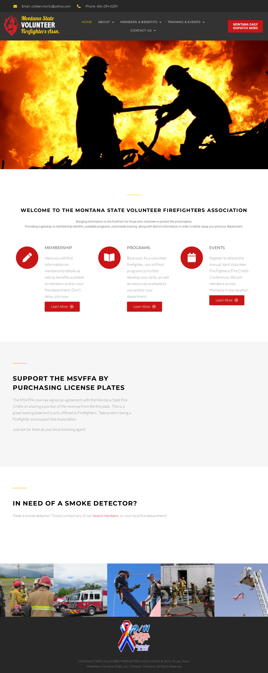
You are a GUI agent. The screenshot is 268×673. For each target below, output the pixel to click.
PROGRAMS (138, 247)
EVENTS (217, 247)
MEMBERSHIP (58, 247)
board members (105, 515)
